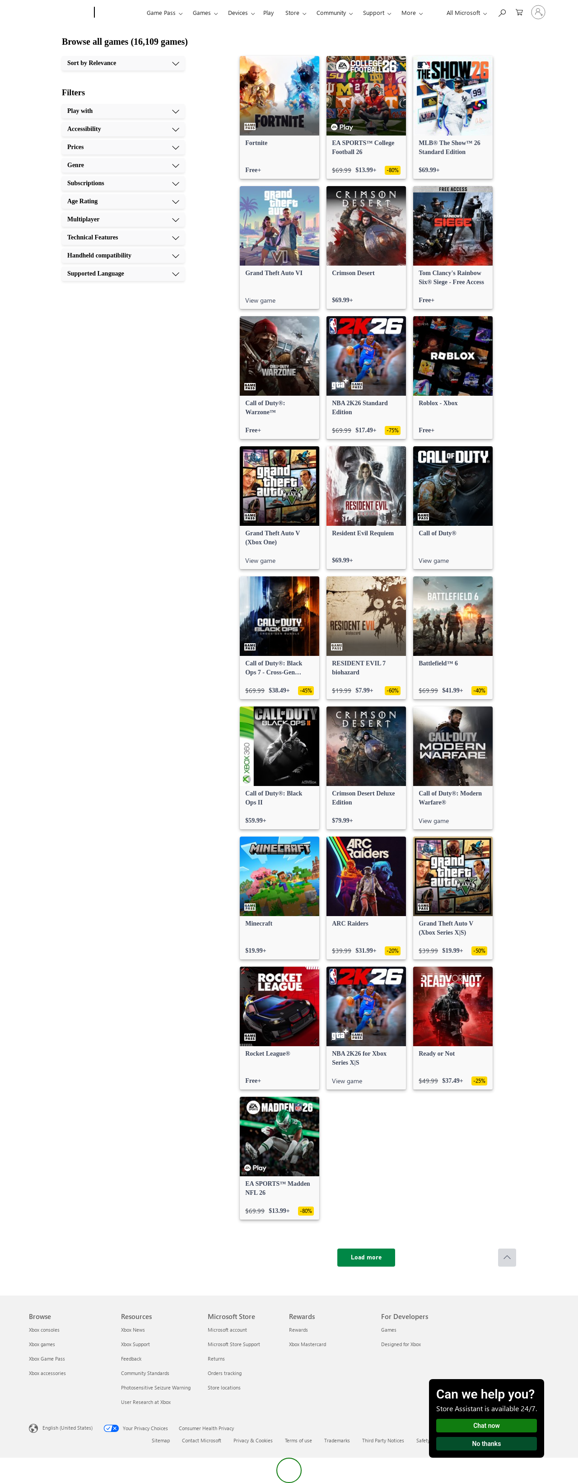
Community (331, 12)
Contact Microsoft (201, 1440)
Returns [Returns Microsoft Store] (216, 1358)
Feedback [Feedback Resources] (131, 1358)
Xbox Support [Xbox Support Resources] (135, 1344)
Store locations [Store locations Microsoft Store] (224, 1387)
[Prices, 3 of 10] (123, 147)
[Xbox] (119, 12)
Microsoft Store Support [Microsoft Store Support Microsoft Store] (234, 1344)
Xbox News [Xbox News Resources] (133, 1330)
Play (268, 12)
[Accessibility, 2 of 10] (123, 129)
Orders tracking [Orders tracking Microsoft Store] (225, 1373)
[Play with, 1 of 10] (123, 111)
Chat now (486, 1425)
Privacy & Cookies (253, 1440)
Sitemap (161, 1440)
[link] (279, 117)
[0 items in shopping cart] (519, 11)
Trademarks (337, 1440)
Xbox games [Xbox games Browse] (42, 1344)
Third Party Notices (383, 1440)
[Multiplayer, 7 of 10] (123, 219)
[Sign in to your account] (538, 12)
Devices (238, 12)
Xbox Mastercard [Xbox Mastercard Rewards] (307, 1344)
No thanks (486, 1443)
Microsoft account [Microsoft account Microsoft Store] (227, 1330)
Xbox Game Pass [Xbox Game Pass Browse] (47, 1358)
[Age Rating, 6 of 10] (123, 201)
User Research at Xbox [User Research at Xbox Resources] (146, 1402)
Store (292, 12)
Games (202, 12)
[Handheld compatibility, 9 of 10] (123, 255)
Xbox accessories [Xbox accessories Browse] (47, 1373)
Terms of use (298, 1440)
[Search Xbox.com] (502, 11)
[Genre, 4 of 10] (123, 165)
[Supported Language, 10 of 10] (123, 274)
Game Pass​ (161, 12)
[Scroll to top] (507, 1258)
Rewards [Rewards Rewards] (298, 1330)
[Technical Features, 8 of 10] (123, 237)
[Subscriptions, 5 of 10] (123, 183)
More (408, 12)
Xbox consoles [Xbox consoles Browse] (44, 1330)
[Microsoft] (60, 12)
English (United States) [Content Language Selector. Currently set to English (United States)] (67, 1428)
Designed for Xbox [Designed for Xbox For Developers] (401, 1344)
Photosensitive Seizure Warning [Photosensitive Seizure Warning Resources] (156, 1387)
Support (373, 12)
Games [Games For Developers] (388, 1330)
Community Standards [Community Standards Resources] (145, 1373)
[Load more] (366, 1258)
